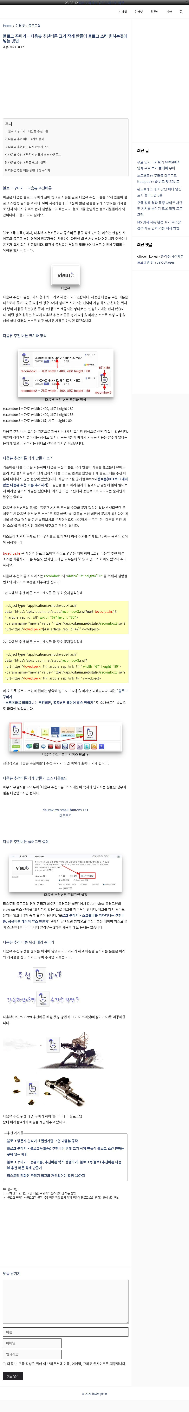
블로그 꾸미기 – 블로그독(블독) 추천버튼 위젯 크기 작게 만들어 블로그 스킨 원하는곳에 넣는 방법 (63, 1197)
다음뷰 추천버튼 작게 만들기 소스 (28, 147)
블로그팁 (34, 25)
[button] (181, 11)
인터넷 (139, 12)
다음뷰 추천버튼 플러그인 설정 (27, 162)
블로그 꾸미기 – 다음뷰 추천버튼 (28, 131)
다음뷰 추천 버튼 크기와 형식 (26, 139)
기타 (169, 12)
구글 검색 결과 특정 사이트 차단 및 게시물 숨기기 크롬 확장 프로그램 (159, 208)
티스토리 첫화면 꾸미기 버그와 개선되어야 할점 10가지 (46, 1175)
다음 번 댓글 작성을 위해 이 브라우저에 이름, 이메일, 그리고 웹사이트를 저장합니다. (66, 1363)
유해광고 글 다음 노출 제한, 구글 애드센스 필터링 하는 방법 (41, 1193)
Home (7, 25)
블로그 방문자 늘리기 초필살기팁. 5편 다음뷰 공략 (42, 1140)
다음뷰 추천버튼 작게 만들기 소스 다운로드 (34, 154)
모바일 (123, 12)
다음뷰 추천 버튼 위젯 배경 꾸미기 (29, 170)
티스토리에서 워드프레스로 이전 (101, 2)
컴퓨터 (155, 12)
